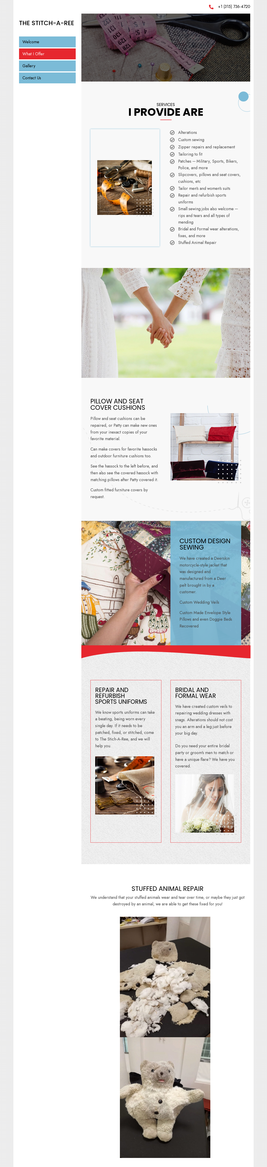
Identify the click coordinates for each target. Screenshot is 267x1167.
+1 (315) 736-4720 (234, 7)
